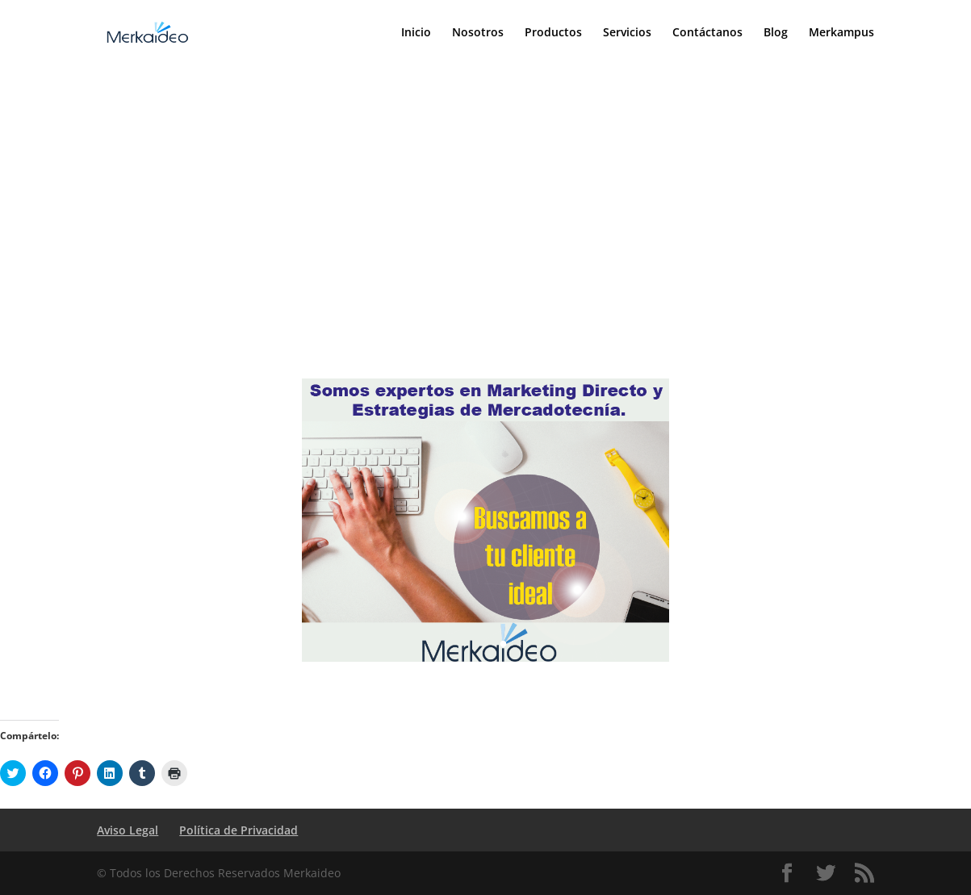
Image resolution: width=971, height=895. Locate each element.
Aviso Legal (127, 830)
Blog (776, 33)
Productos (553, 33)
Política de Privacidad (238, 830)
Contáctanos (707, 33)
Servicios (627, 33)
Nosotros (478, 33)
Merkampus (841, 33)
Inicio (416, 33)
